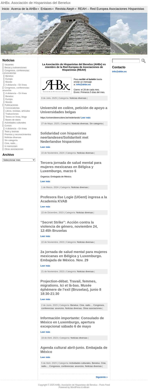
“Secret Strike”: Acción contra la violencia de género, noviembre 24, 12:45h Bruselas (69, 226)
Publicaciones (11, 105)
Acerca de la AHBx (24, 9)
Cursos (8, 125)
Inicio (5, 9)
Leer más (85, 117)
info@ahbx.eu (83, 84)
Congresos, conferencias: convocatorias (15, 71)
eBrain (86, 387)
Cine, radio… (10, 143)
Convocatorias (12, 108)
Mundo (8, 82)
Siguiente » (101, 377)
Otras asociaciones (13, 149)
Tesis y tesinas (11, 131)
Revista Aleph (64, 9)
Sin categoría (10, 140)
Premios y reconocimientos (17, 134)
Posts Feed (104, 385)
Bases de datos (13, 119)
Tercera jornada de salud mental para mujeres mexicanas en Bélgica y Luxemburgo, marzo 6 (70, 167)
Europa (8, 79)
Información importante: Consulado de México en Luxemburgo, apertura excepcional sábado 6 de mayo (72, 322)
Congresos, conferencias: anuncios (66, 366)
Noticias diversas (12, 137)
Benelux (9, 76)
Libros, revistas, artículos (17, 111)
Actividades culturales (15, 122)
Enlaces (46, 9)
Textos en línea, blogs (16, 116)
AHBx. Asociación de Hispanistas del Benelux (36, 3)
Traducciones (11, 114)
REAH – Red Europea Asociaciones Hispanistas (111, 9)
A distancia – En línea (16, 84)
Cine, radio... (86, 305)
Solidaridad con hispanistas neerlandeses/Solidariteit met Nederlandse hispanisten (64, 137)
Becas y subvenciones (15, 67)
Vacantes (8, 64)
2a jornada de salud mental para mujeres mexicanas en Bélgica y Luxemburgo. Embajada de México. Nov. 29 (73, 256)
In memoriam (10, 146)
